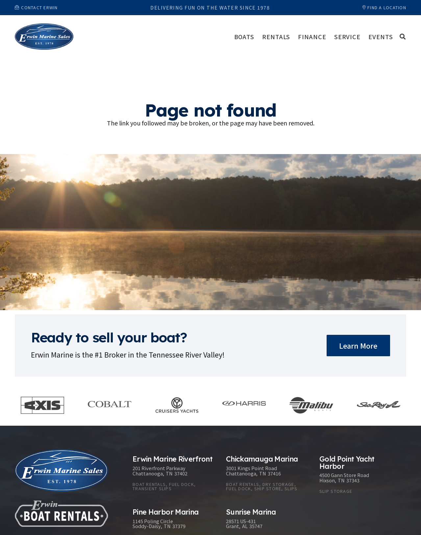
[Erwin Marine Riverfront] (172, 475)
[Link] (44, 36)
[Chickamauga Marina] (266, 475)
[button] (402, 36)
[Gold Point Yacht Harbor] (359, 475)
